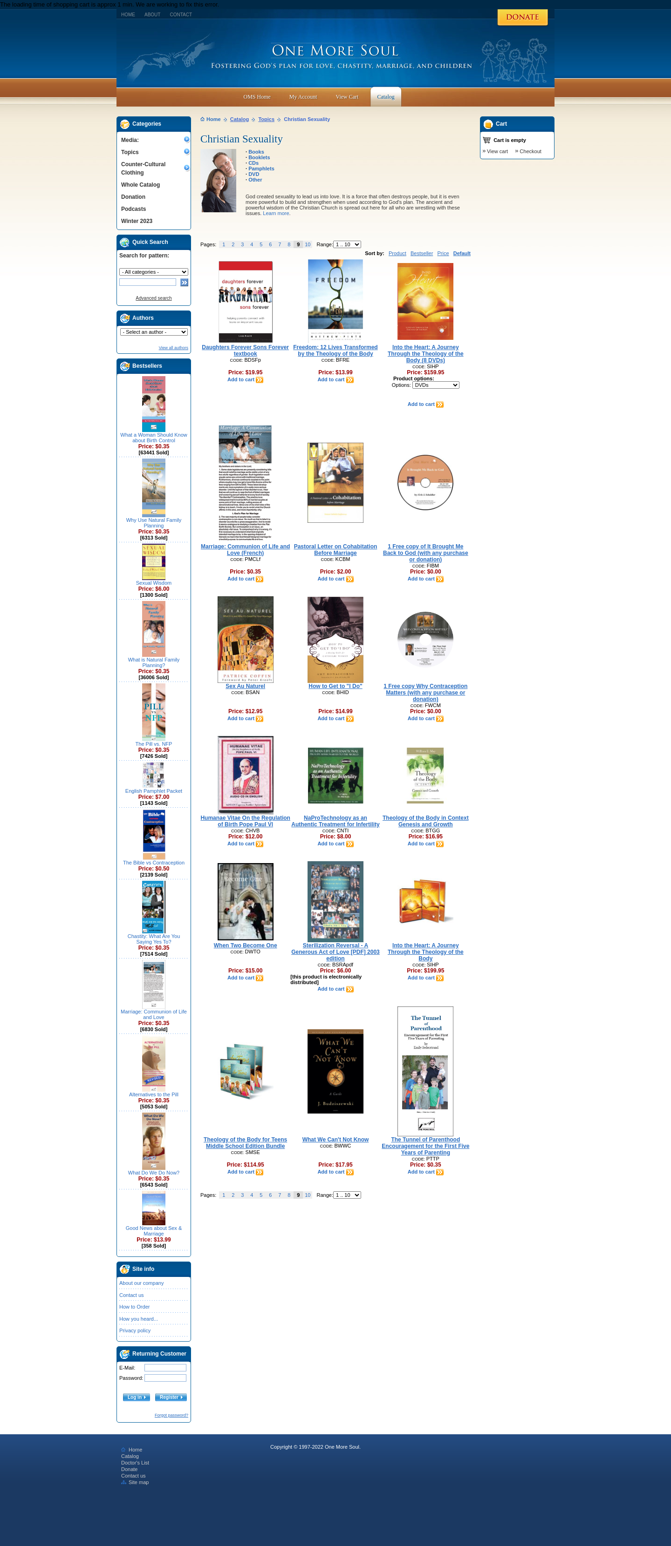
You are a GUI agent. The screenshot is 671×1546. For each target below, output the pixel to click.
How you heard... (138, 1319)
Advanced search (153, 298)
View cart (497, 151)
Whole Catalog (140, 185)
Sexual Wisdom (153, 583)
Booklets (259, 157)
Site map (135, 1482)
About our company (141, 1283)
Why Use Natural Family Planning (154, 522)
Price (443, 253)
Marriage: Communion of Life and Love (154, 1014)
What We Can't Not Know (335, 1139)
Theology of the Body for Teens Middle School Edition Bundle (245, 1142)
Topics (130, 152)
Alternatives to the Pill (153, 1094)
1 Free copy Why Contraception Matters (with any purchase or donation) (425, 692)
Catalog (239, 119)
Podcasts (133, 209)
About (152, 14)
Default (462, 253)
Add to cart (245, 379)
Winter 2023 (136, 221)
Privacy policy (135, 1330)
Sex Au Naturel (245, 686)
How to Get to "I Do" (335, 686)
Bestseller (422, 253)
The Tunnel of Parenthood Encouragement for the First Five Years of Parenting (425, 1146)
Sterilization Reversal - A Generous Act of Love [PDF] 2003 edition (335, 952)
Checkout (530, 151)
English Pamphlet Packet (153, 791)
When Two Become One (245, 945)
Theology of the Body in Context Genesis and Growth (426, 821)
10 (307, 244)
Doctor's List (135, 1462)
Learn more (276, 213)
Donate (129, 1469)
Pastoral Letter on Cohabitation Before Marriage (335, 549)
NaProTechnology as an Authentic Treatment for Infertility (335, 821)
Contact (181, 14)
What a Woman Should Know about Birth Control (153, 437)
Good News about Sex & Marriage (154, 1230)
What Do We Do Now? (153, 1172)
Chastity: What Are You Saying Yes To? (154, 939)
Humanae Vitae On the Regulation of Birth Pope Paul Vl (245, 821)
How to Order (134, 1307)
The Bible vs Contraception (154, 862)
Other (255, 179)
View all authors (173, 347)
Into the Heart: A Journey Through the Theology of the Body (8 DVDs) (426, 354)
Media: (130, 140)
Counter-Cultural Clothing (143, 168)
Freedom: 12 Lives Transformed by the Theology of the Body (335, 350)
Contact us (131, 1295)
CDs (253, 163)
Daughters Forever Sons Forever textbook (245, 350)
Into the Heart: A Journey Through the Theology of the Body (426, 952)
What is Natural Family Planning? (154, 662)
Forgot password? (171, 1415)
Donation (133, 197)
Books (256, 152)
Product (397, 253)
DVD (253, 174)
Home (128, 14)
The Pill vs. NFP (154, 744)
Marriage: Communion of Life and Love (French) (245, 549)
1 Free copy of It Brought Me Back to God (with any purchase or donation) (425, 553)
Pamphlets (261, 168)
